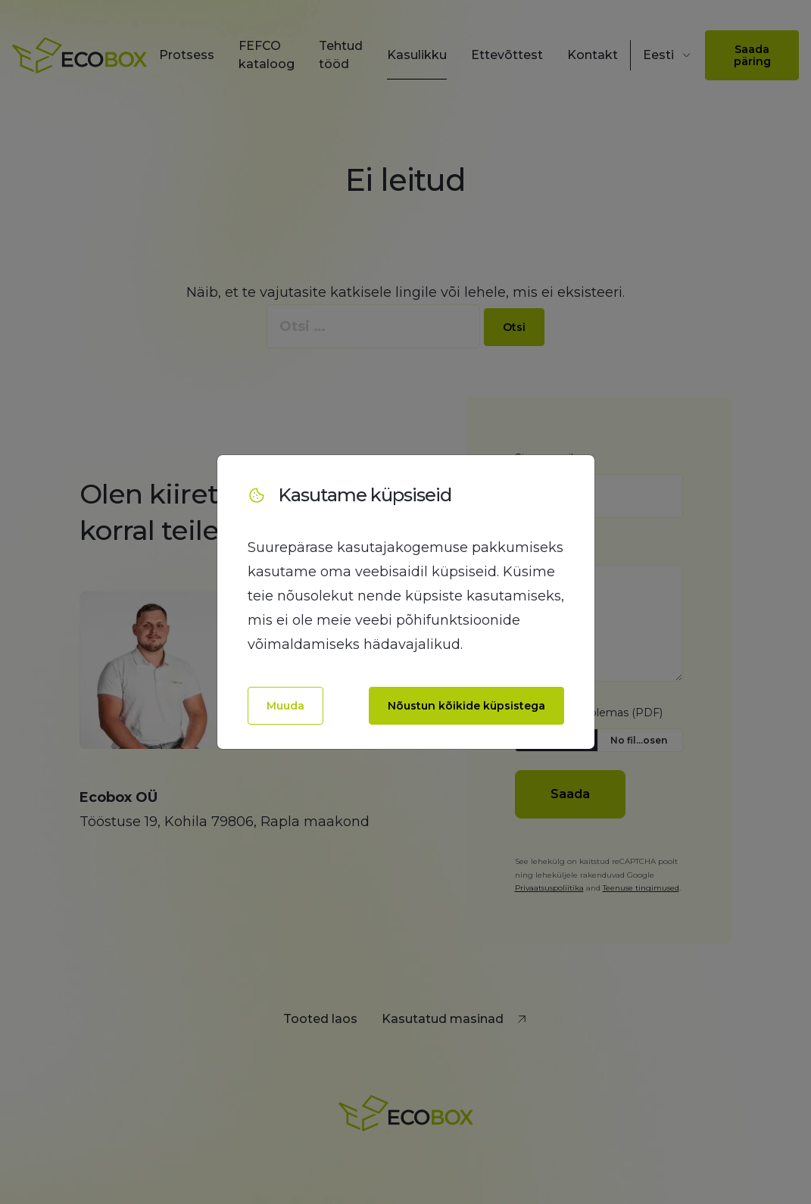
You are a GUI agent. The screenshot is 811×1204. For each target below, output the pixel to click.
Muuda (285, 706)
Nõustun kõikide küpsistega (466, 706)
